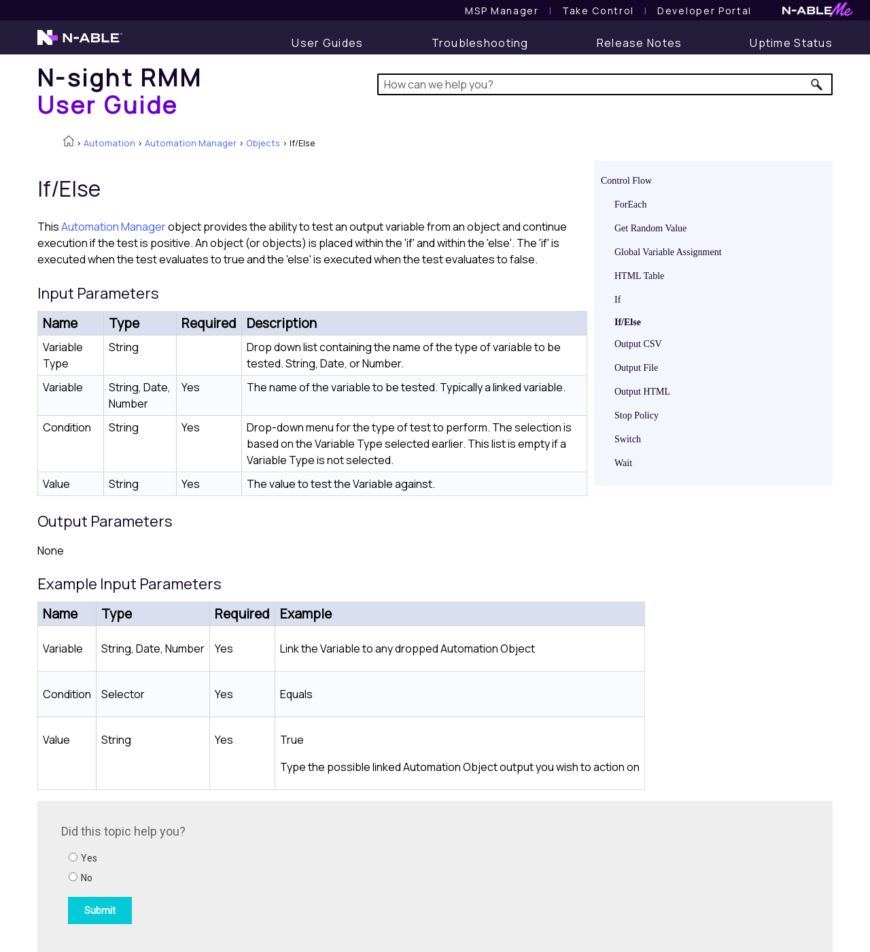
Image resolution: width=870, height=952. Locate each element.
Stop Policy (636, 415)
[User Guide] (327, 42)
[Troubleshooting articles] (480, 42)
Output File (636, 368)
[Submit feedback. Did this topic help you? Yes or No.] (245, 874)
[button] (817, 84)
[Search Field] (605, 84)
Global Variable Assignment (668, 252)
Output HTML (642, 392)
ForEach (630, 204)
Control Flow (626, 181)
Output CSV (638, 344)
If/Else (627, 322)
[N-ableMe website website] (817, 13)
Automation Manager (191, 143)
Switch (627, 439)
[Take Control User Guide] (598, 10)
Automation (109, 143)
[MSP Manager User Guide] (501, 10)
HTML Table (639, 276)
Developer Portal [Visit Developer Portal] (704, 10)
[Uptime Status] (791, 42)
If (617, 300)
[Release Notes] (639, 42)
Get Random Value (650, 228)
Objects (263, 143)
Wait (623, 463)
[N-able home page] (79, 43)
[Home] (119, 90)
